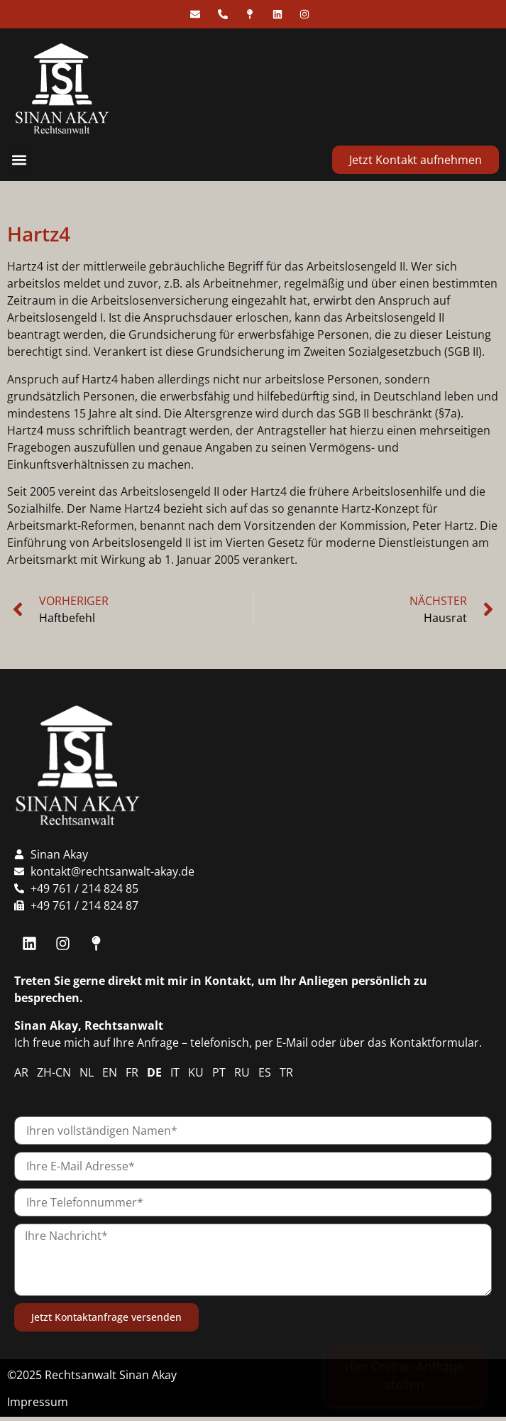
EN (109, 1072)
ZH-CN (54, 1072)
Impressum (37, 1402)
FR (132, 1072)
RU (242, 1072)
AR (21, 1072)
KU (196, 1072)
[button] (19, 160)
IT (175, 1072)
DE (154, 1072)
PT (219, 1072)
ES (264, 1072)
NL (86, 1072)
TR (286, 1072)
